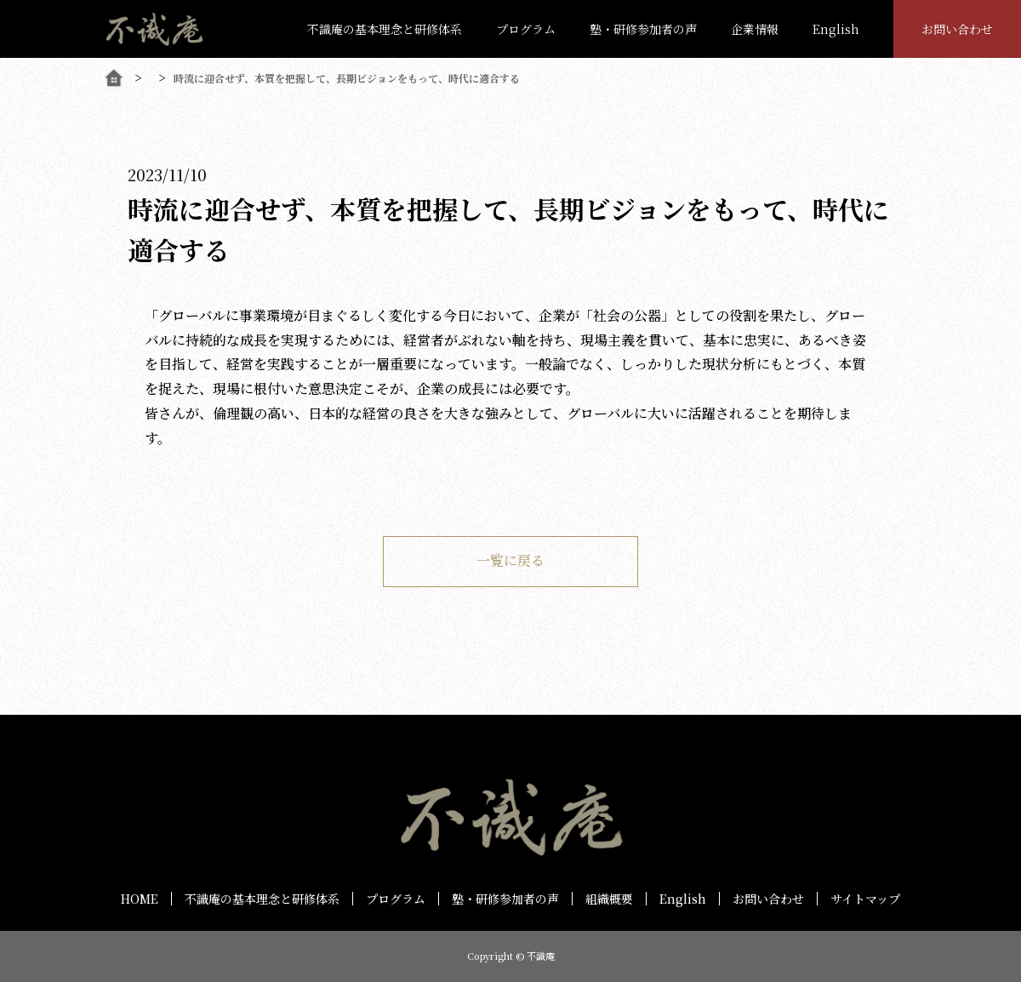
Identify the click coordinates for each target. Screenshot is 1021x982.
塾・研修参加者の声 (643, 28)
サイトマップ (865, 898)
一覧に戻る (510, 560)
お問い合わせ (957, 28)
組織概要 (609, 898)
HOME (139, 898)
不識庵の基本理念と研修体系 (384, 28)
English (836, 28)
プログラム (526, 28)
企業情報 (755, 28)
